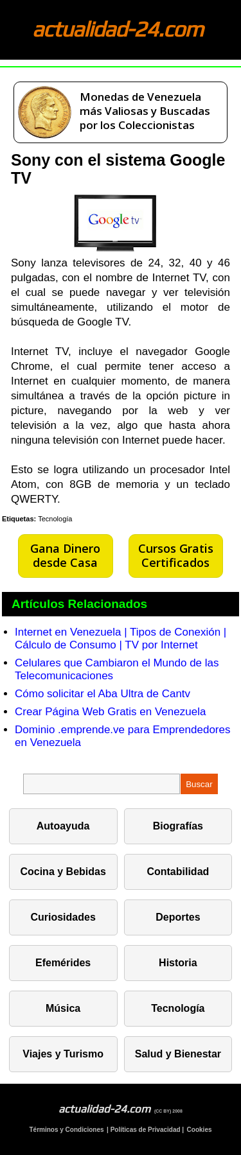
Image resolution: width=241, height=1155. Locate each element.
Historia (178, 962)
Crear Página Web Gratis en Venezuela (110, 712)
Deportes (178, 917)
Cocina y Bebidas (62, 871)
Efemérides (63, 962)
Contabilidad (178, 871)
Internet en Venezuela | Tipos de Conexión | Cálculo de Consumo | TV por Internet (120, 638)
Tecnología (55, 519)
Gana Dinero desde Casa (65, 555)
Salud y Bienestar (178, 1053)
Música (63, 1008)
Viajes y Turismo (62, 1053)
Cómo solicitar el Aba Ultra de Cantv (102, 694)
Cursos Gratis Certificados (175, 555)
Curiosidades (62, 917)
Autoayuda (63, 826)
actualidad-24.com (117, 28)
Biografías (178, 826)
